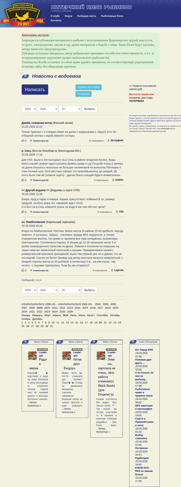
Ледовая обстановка (88, 87)
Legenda (117, 270)
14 (72, 322)
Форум (68, 16)
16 (81, 322)
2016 (93, 307)
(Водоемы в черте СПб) (51, 190)
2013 (70, 307)
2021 (32, 311)
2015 (85, 307)
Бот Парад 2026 (144, 349)
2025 (62, 311)
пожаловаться (96, 141)
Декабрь (37, 318)
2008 (32, 307)
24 (119, 322)
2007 (24, 307)
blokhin (118, 180)
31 (51, 326)
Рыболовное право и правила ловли (144, 392)
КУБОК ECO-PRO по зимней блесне (144, 471)
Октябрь (115, 315)
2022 (40, 311)
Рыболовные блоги (112, 16)
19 (95, 322)
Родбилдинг (142, 458)
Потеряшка (83, 94)
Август (91, 315)
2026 (70, 311)
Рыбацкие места (86, 16)
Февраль (37, 315)
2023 (47, 311)
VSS (120, 211)
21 (105, 322)
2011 (55, 307)
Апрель (56, 315)
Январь (26, 315)
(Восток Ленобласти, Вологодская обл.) (51, 150)
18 (91, 322)
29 (42, 326)
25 (23, 326)
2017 (100, 307)
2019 (115, 307)
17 (86, 322)
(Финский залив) (47, 122)
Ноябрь (26, 318)
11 (57, 322)
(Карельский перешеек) (48, 222)
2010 (47, 307)
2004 (98, 304)
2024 (55, 311)
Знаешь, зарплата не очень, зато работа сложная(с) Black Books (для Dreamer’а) (106, 377)
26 (27, 326)
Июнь (73, 315)
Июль (82, 315)
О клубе (55, 16)
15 (76, 322)
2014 (77, 307)
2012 (62, 307)
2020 (24, 311)
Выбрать (89, 108)
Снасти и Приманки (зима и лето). (144, 422)
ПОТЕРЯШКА (136, 101)
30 (46, 326)
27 (32, 326)
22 (110, 322)
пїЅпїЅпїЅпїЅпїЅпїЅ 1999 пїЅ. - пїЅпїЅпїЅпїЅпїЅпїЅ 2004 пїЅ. (57, 304)
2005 (105, 304)
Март (47, 315)
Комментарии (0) (39, 141)
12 (62, 322)
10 (53, 322)
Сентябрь (102, 315)
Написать (35, 89)
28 (37, 326)
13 (67, 322)
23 (114, 322)
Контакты (56, 20)
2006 (113, 304)
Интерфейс (115, 140)
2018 (108, 307)
